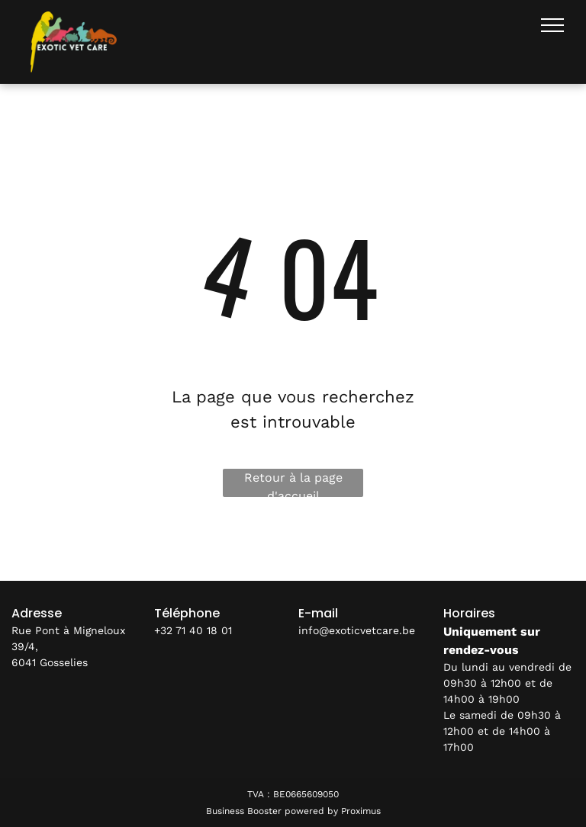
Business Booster (244, 811)
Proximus (361, 811)
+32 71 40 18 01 (193, 630)
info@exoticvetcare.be (356, 630)
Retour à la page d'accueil (293, 483)
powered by (311, 811)
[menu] (552, 25)
